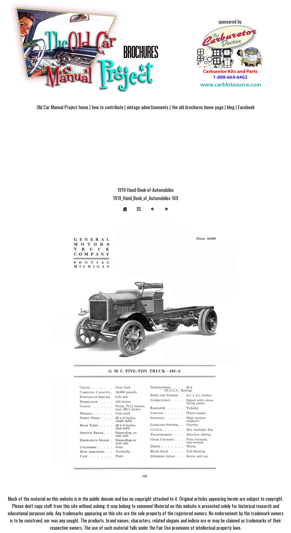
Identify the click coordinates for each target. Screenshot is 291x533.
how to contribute (107, 107)
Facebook (246, 107)
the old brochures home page (198, 107)
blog (230, 107)
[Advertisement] (145, 151)
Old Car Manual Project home (62, 107)
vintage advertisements (147, 107)
